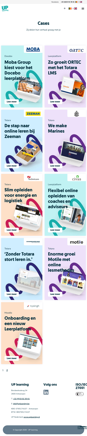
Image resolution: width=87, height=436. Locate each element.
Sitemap (83, 426)
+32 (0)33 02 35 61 (21, 399)
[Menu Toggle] (83, 8)
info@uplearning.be (21, 403)
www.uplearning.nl (32, 417)
